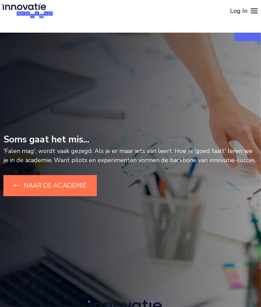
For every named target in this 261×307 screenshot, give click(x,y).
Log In (238, 11)
